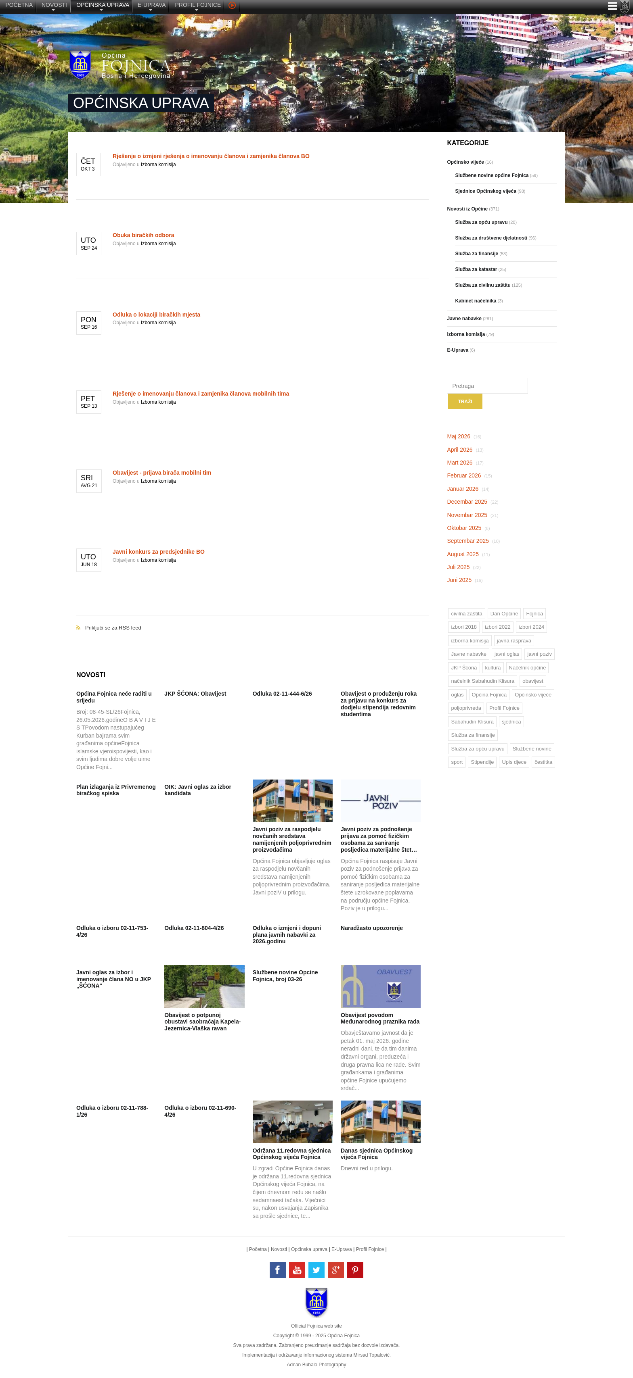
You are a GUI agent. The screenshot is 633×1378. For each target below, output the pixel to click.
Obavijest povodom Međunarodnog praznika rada (380, 1018)
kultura (493, 668)
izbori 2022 (498, 627)
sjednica (511, 722)
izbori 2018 (464, 627)
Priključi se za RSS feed (252, 619)
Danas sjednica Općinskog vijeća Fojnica (377, 1154)
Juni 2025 (464, 580)
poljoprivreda (466, 708)
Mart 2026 (465, 462)
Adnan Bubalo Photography (316, 1365)
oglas (457, 695)
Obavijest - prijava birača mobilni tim (162, 472)
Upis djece (514, 762)
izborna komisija (469, 641)
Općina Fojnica (489, 695)
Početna (258, 1249)
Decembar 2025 (472, 501)
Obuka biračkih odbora (143, 235)
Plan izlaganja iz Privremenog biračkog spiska (116, 790)
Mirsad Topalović (371, 1355)
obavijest (532, 681)
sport (457, 762)
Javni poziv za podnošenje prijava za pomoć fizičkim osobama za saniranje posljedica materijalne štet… (379, 839)
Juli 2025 (464, 567)
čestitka (543, 762)
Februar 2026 (469, 475)
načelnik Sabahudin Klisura (482, 681)
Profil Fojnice (504, 708)
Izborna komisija (158, 164)
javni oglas (507, 654)
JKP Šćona (464, 668)
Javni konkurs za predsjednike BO (159, 551)
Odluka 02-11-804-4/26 (194, 928)
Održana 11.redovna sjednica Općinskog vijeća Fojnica (292, 1154)
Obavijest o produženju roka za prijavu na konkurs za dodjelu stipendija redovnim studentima (379, 703)
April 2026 (465, 449)
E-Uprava (341, 1249)
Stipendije (482, 762)
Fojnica (534, 614)
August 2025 (468, 554)
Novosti (279, 1249)
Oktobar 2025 (468, 528)
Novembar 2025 (472, 515)
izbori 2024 (532, 627)
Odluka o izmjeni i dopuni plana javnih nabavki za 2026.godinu (287, 935)
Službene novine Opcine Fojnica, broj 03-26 (285, 975)
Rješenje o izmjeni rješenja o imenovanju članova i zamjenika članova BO (211, 156)
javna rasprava (514, 641)
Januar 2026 (468, 489)
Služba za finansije (473, 735)
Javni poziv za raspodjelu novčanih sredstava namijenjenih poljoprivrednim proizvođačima (292, 839)
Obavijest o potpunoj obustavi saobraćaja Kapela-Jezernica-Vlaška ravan (202, 1022)
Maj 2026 (464, 436)
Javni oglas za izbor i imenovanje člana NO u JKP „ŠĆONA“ (113, 979)
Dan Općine (504, 614)
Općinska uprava (309, 1249)
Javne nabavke (468, 654)
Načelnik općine (527, 668)
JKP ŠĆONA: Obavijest (195, 693)
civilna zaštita (466, 614)
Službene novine (532, 749)
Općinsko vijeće (533, 695)
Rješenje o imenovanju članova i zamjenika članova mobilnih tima (201, 393)
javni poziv (539, 654)
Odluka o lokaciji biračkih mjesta (156, 314)
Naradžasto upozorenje (372, 928)
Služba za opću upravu (477, 749)
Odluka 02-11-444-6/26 (282, 693)
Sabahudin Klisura (472, 722)
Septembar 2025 (473, 541)
